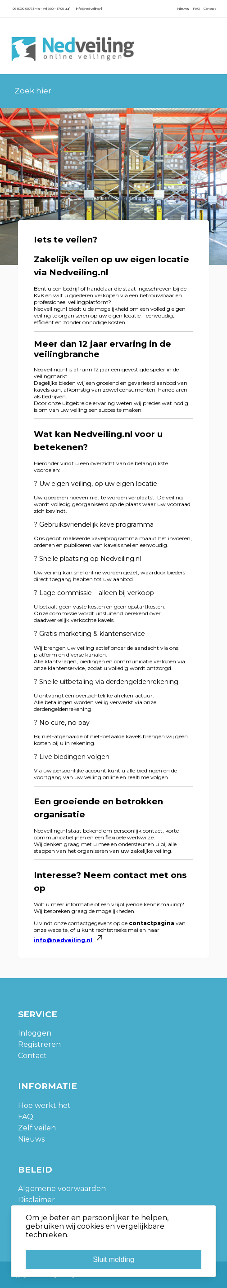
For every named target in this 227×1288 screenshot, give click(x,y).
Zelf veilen (37, 1128)
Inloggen (34, 1033)
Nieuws (183, 9)
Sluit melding (113, 1259)
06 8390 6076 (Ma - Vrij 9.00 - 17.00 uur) (41, 9)
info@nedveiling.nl (89, 9)
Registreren (39, 1044)
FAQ (196, 9)
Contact (210, 9)
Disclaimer (36, 1199)
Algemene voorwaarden (62, 1188)
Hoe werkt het (44, 1105)
